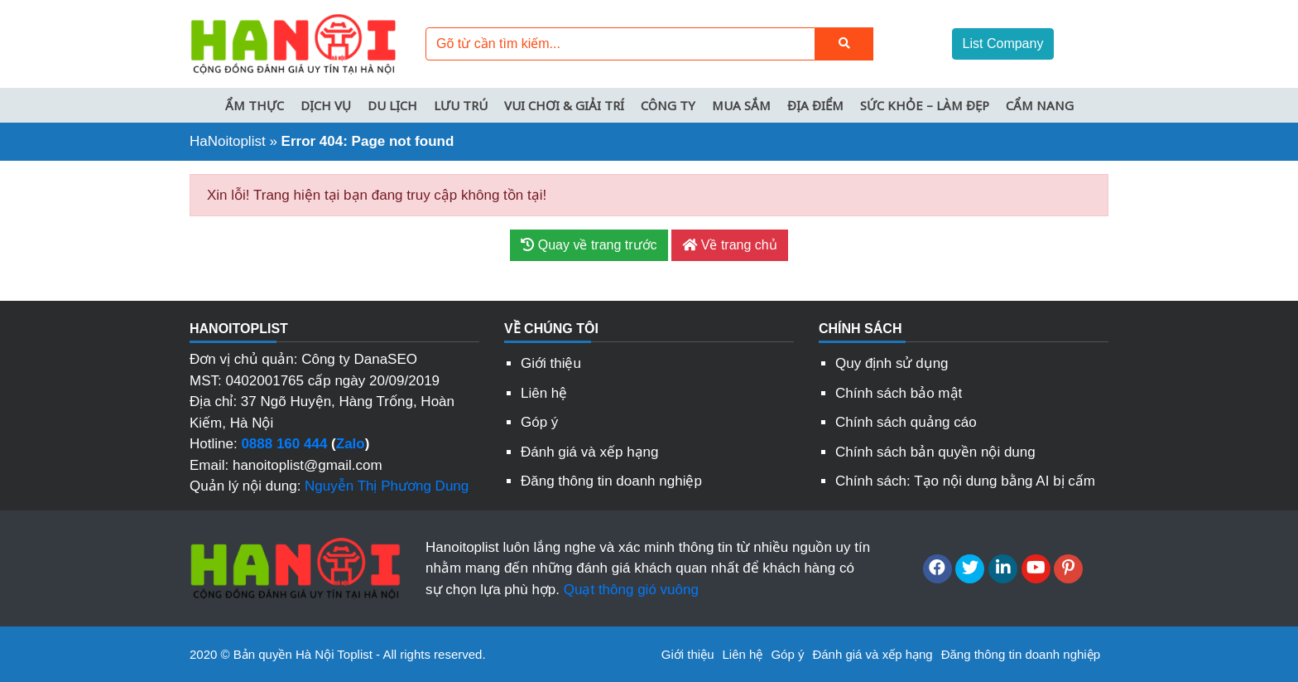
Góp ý (539, 422)
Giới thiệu (551, 363)
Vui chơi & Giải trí (564, 105)
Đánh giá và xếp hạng (590, 452)
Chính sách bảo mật (898, 393)
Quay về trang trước (588, 245)
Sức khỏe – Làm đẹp (924, 105)
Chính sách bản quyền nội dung (935, 452)
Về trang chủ (729, 245)
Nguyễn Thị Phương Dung (387, 486)
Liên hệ (544, 393)
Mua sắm (741, 105)
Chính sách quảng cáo (906, 422)
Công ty (668, 105)
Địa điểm (815, 105)
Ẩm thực (254, 105)
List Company (1003, 43)
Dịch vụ (325, 105)
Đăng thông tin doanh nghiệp (611, 481)
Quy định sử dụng (892, 363)
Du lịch (392, 105)
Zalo (350, 444)
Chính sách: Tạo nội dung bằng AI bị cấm (965, 481)
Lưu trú (461, 105)
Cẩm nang (1040, 105)
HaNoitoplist (228, 141)
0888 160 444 (284, 444)
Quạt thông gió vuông (631, 589)
